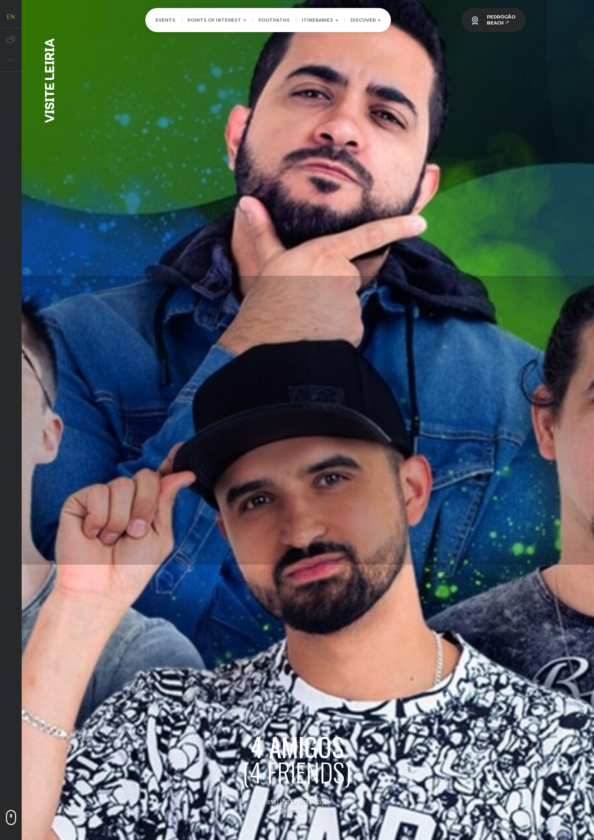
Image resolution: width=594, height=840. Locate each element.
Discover (365, 20)
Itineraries (320, 20)
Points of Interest (216, 20)
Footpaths (274, 20)
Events (165, 20)
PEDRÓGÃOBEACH (501, 20)
